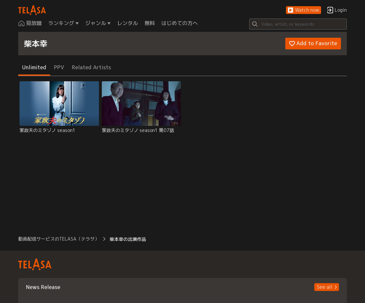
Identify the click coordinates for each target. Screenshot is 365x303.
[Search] (298, 24)
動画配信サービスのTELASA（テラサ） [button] (58, 239)
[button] (303, 10)
